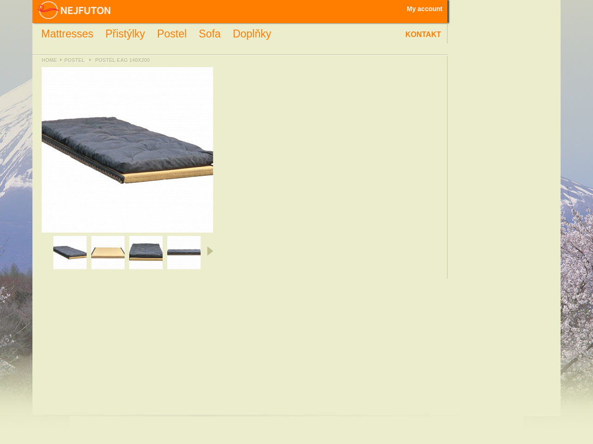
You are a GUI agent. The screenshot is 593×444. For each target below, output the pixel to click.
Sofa (210, 34)
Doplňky (252, 34)
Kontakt (423, 34)
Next (209, 251)
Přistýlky (125, 34)
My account (424, 8)
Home (49, 60)
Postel (172, 34)
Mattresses (67, 34)
